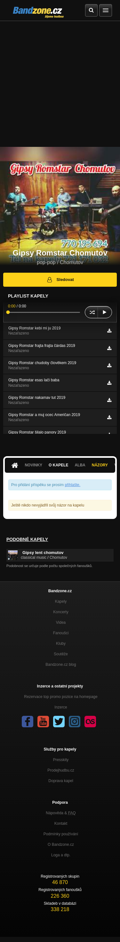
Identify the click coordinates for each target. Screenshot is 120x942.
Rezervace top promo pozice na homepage (60, 696)
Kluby (61, 643)
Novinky (33, 465)
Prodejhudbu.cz (60, 770)
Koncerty (60, 612)
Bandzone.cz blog (60, 664)
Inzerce (60, 707)
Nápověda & (61, 813)
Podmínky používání (61, 834)
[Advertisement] (60, 84)
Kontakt (61, 823)
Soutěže (61, 654)
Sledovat (60, 279)
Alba (80, 465)
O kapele (58, 465)
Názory (100, 465)
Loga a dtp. (60, 855)
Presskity (61, 760)
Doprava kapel (60, 781)
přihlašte (72, 485)
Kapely (61, 601)
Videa (61, 622)
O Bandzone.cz (61, 844)
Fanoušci (61, 633)
